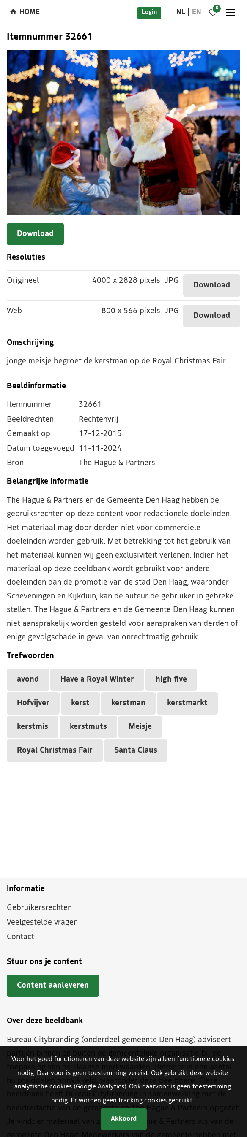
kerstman (128, 703)
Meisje (140, 727)
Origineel (23, 281)
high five (171, 680)
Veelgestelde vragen (42, 923)
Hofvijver (33, 703)
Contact (20, 937)
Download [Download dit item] (35, 234)
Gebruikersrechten (39, 908)
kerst (80, 703)
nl (180, 12)
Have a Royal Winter (97, 680)
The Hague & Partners (117, 463)
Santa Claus (135, 751)
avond (28, 680)
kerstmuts (88, 727)
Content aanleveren (53, 986)
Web (14, 311)
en (196, 12)
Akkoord (124, 1119)
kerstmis (32, 727)
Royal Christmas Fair (55, 751)
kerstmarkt (187, 703)
